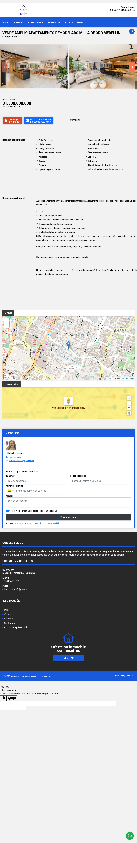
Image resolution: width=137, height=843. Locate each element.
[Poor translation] (12, 698)
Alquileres (35, 22)
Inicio (6, 22)
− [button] (7, 325)
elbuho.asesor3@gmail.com (21, 460)
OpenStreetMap (127, 378)
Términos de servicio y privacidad (45, 523)
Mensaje (10, 496)
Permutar (54, 22)
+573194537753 (122, 10)
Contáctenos (74, 22)
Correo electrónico (78, 476)
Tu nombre (11, 476)
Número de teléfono (15, 486)
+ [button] (7, 320)
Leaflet (109, 378)
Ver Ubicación (60, 407)
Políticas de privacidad (15, 627)
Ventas (19, 22)
